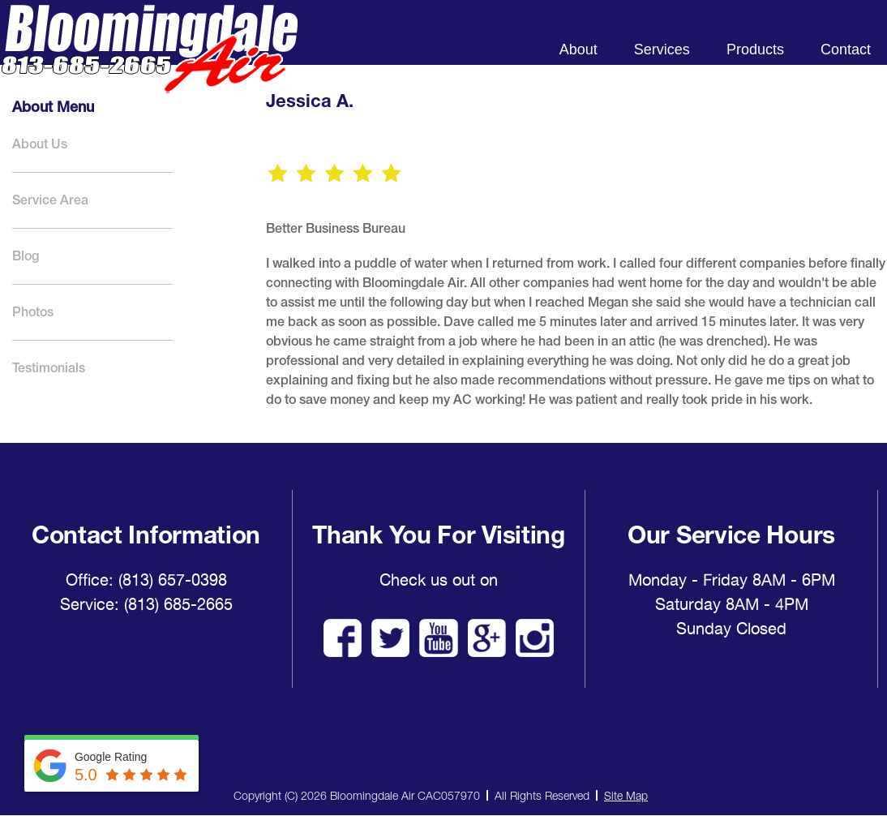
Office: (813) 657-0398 (146, 580)
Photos (33, 312)
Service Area (50, 200)
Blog (25, 256)
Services (662, 49)
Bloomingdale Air (149, 63)
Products (755, 49)
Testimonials (48, 368)
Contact (846, 49)
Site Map (626, 795)
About (578, 49)
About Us (39, 144)
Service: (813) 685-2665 (146, 604)
